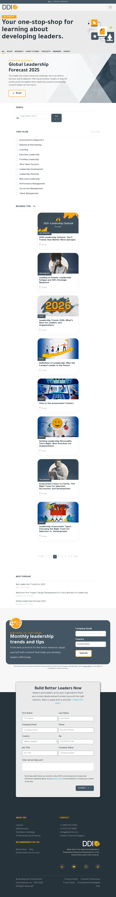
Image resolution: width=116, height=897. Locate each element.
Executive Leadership (28, 155)
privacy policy (87, 666)
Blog (31, 850)
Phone (61, 725)
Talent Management (28, 193)
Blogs (9, 52)
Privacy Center (71, 879)
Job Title (26, 748)
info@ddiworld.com (69, 832)
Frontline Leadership (28, 159)
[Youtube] (74, 867)
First (40, 557)
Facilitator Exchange (25, 832)
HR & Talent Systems (28, 164)
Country (79, 639)
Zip (60, 736)
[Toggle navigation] (110, 7)
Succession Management (30, 189)
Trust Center (69, 883)
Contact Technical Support (72, 836)
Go (57, 117)
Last (76, 557)
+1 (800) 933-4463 (68, 825)
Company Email (83, 629)
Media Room (21, 850)
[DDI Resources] (98, 867)
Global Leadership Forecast (28, 853)
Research (19, 52)
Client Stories (32, 52)
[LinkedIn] (62, 867)
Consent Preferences (90, 879)
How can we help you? (32, 760)
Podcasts (46, 52)
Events (67, 52)
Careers (19, 825)
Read (17, 93)
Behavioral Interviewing (30, 145)
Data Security (22, 829)
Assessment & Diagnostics (31, 140)
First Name (27, 713)
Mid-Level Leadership (29, 179)
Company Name (66, 748)
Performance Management (31, 184)
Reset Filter (95, 132)
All (3, 52)
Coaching (23, 150)
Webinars (57, 52)
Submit (83, 653)
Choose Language (60, 2)
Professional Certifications (28, 836)
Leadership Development (30, 169)
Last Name (64, 713)
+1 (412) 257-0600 (68, 829)
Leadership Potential (28, 174)
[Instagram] (86, 867)
